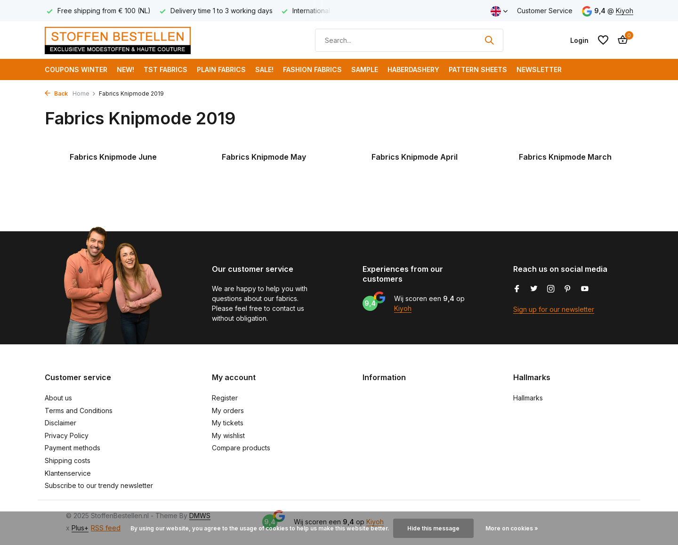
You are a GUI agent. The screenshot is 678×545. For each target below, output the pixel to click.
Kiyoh (624, 11)
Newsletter (539, 69)
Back (56, 93)
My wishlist (228, 435)
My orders (228, 411)
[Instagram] (551, 289)
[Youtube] (585, 289)
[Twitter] (534, 289)
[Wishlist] (603, 40)
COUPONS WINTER (76, 69)
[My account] (579, 40)
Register (225, 398)
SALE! (264, 69)
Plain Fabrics (221, 69)
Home (84, 93)
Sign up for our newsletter (553, 309)
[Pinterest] (568, 289)
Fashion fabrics (312, 69)
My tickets (227, 423)
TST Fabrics (165, 69)
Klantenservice (68, 473)
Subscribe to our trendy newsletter (99, 485)
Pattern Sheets (478, 69)
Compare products (241, 448)
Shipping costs (67, 460)
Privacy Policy (67, 435)
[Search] (409, 40)
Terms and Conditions (79, 411)
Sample (364, 69)
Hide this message (433, 528)
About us (58, 398)
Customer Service (545, 11)
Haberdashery (413, 69)
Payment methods (72, 448)
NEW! (125, 69)
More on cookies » (511, 528)
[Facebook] (517, 289)
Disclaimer (60, 423)
